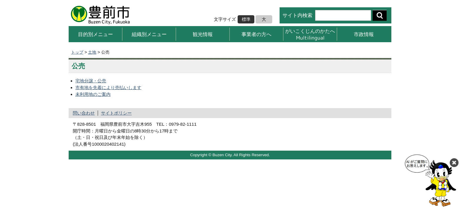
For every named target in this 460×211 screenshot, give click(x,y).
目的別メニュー (95, 34)
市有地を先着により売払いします (108, 87)
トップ (77, 52)
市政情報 (364, 34)
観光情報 (203, 34)
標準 (246, 19)
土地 (92, 52)
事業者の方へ (256, 34)
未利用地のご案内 (93, 94)
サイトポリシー (116, 112)
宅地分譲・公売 (90, 80)
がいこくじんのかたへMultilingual (310, 34)
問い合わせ (84, 112)
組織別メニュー (149, 34)
